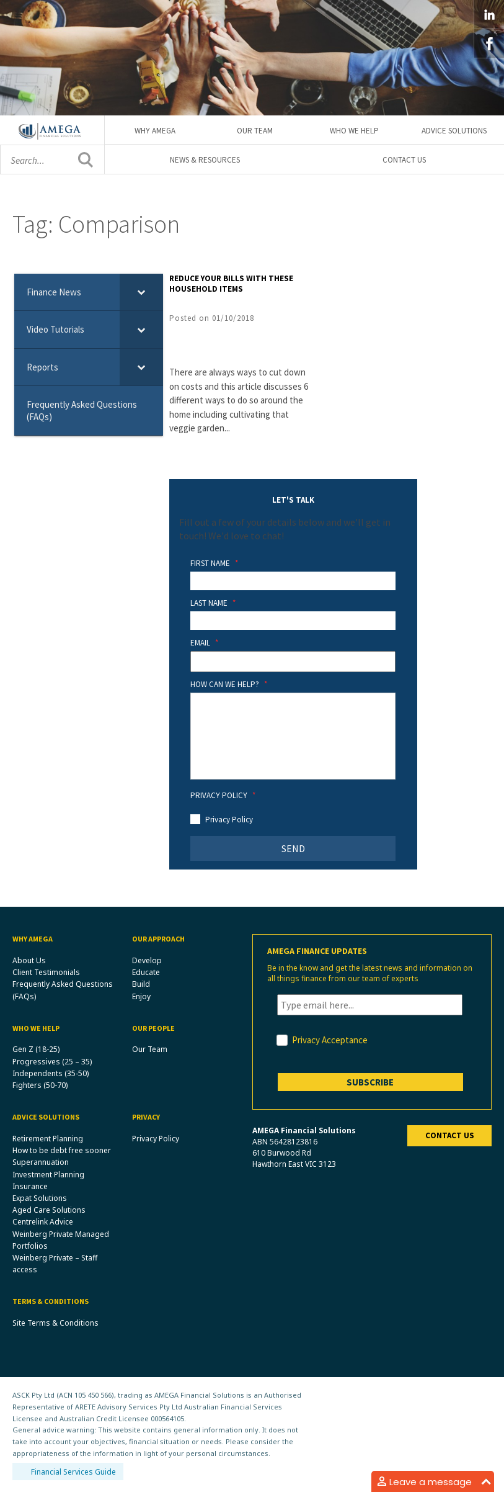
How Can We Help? (228, 685)
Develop (147, 960)
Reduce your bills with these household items (231, 283)
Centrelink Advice (42, 1221)
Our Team (255, 130)
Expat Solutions (39, 1198)
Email (204, 643)
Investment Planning (48, 1174)
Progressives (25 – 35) (52, 1061)
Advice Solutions (454, 130)
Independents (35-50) (50, 1073)
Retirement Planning (47, 1138)
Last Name (213, 603)
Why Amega (155, 130)
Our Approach (158, 938)
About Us (29, 960)
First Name (214, 563)
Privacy (146, 1116)
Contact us (449, 1135)
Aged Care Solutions (49, 1210)
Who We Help (354, 130)
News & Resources (205, 160)
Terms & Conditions (50, 1301)
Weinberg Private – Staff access (54, 1263)
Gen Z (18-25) (36, 1049)
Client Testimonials (46, 972)
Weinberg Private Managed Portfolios (60, 1240)
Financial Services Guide (73, 1472)
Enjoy (141, 996)
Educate (146, 972)
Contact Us (404, 160)
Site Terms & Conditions (55, 1323)
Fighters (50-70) (40, 1085)
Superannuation (40, 1162)
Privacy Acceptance (330, 1040)
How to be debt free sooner (61, 1150)
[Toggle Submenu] (141, 292)
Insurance (30, 1186)
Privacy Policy (222, 796)
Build (141, 984)
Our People (153, 1028)
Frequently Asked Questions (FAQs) (62, 990)
